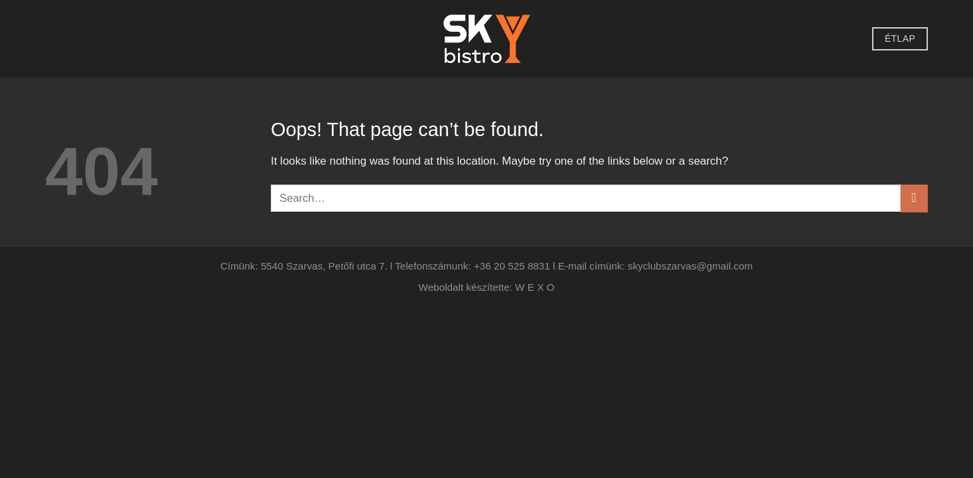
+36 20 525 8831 (512, 266)
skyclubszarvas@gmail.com (690, 266)
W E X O (534, 287)
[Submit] (914, 198)
